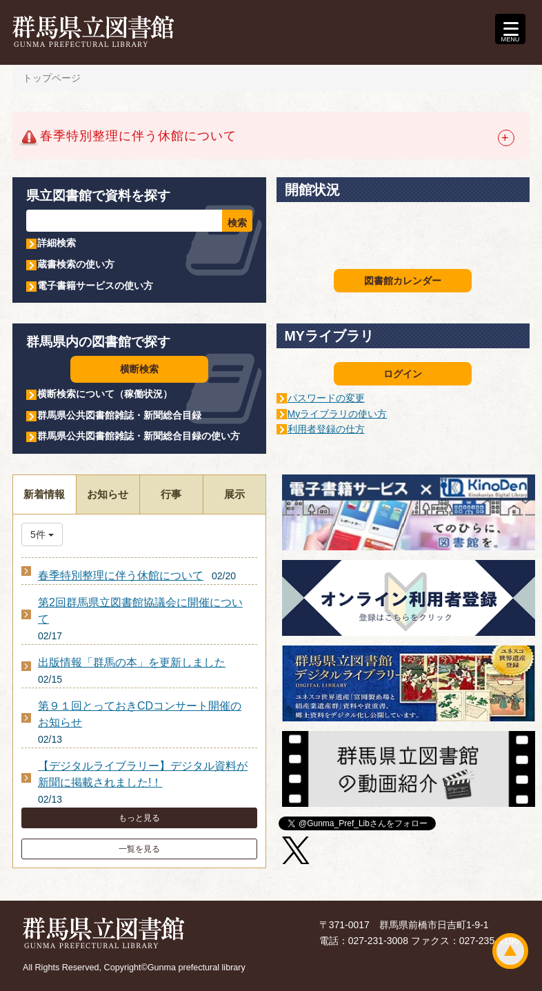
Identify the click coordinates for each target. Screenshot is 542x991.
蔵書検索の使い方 (75, 264)
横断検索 (139, 368)
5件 (42, 534)
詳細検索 (56, 242)
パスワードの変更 (326, 397)
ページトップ (510, 951)
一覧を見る (139, 849)
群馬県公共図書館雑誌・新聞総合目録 (119, 415)
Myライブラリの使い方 (338, 413)
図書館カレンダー (402, 280)
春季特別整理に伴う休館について (120, 575)
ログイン (402, 373)
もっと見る (139, 818)
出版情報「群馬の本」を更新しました (131, 662)
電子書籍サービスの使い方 (95, 285)
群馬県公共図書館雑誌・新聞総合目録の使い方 (138, 435)
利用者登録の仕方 (326, 428)
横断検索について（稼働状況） (104, 393)
